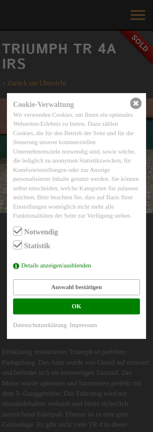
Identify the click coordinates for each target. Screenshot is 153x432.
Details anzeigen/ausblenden (56, 265)
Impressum (83, 325)
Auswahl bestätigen (76, 287)
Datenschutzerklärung (40, 325)
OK (76, 306)
